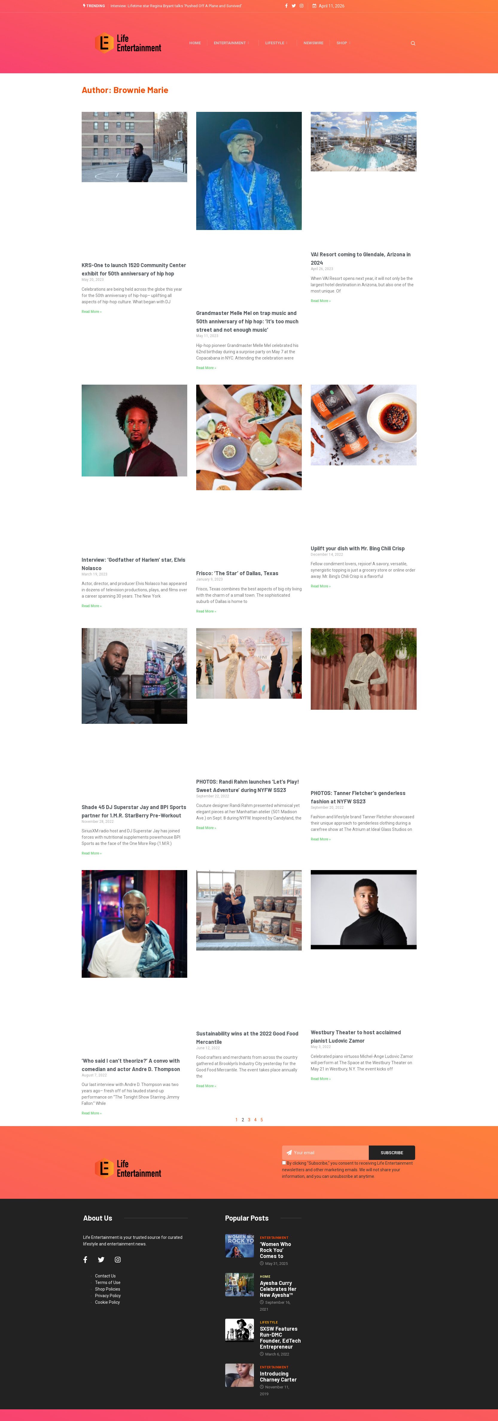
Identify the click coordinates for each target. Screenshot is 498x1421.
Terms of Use (108, 1282)
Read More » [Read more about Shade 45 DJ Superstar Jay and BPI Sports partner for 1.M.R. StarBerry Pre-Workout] (92, 853)
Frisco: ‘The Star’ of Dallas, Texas (237, 573)
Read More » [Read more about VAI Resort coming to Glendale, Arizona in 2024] (321, 300)
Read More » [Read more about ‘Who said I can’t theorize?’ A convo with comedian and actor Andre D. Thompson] (92, 1113)
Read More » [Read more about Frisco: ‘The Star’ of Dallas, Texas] (206, 611)
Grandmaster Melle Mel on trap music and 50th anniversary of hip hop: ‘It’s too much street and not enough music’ (247, 321)
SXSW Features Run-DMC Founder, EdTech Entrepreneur (280, 1337)
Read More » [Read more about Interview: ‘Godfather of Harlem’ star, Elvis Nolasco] (92, 606)
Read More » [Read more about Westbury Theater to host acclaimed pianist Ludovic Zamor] (321, 1078)
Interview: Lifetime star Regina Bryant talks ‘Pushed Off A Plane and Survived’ (176, 6)
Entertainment (234, 43)
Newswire (315, 42)
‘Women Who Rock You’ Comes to (275, 1249)
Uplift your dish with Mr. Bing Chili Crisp (358, 548)
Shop (346, 43)
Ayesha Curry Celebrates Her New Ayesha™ (278, 1288)
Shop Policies (107, 1288)
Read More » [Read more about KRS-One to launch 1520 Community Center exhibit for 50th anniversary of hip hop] (92, 311)
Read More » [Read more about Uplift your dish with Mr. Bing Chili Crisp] (321, 586)
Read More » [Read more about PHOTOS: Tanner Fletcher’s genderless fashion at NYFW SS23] (321, 839)
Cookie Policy (107, 1302)
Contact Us (105, 1275)
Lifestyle (279, 43)
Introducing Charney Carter (278, 1376)
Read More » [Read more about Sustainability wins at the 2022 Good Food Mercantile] (206, 1086)
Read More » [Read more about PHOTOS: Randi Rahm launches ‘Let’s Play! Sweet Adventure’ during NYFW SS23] (206, 828)
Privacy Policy (108, 1295)
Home (197, 42)
